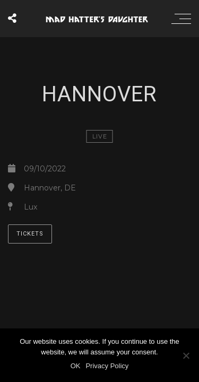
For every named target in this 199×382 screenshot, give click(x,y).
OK (76, 366)
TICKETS (30, 233)
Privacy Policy (106, 366)
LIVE (99, 136)
